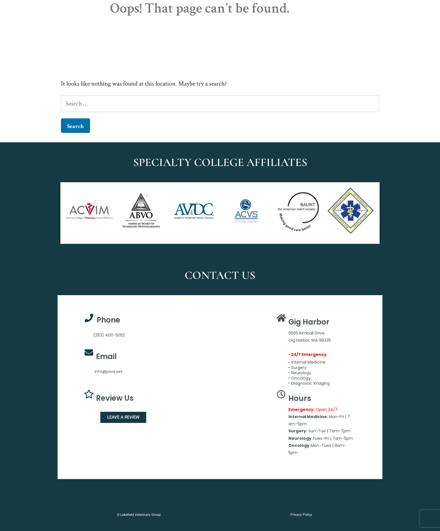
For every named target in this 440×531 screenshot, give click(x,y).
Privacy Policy (301, 515)
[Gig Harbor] (281, 318)
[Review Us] (89, 394)
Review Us (115, 398)
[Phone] (89, 318)
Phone (108, 320)
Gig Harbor (308, 322)
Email (106, 356)
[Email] (89, 352)
